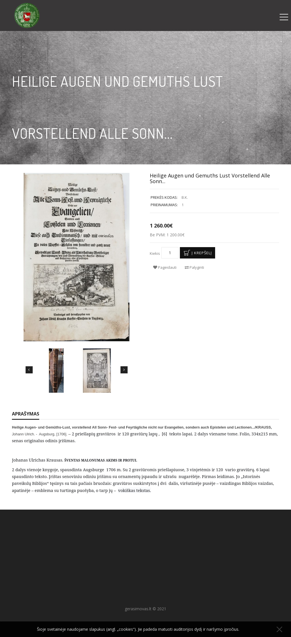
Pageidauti (164, 267)
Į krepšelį (197, 253)
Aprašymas (25, 414)
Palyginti (194, 267)
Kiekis (155, 253)
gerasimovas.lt (138, 608)
